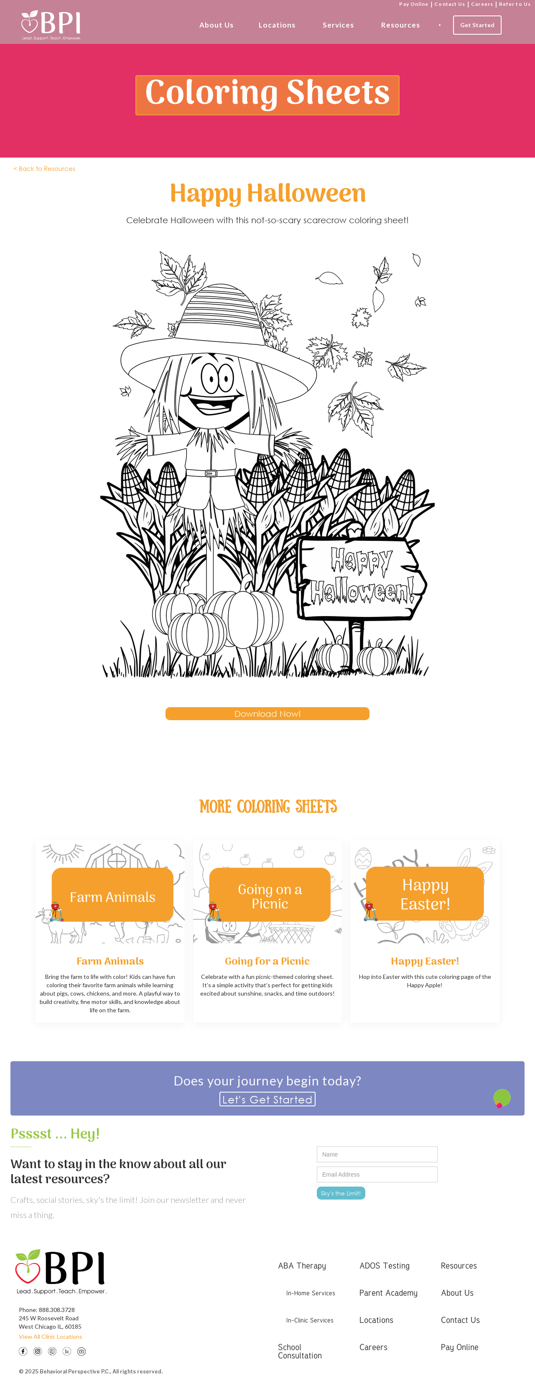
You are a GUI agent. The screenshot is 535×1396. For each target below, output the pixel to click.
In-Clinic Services (310, 1320)
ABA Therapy (302, 1265)
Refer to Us (515, 4)
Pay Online (413, 4)
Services (338, 24)
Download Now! (267, 713)
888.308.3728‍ (57, 1309)
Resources (400, 24)
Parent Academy (388, 1292)
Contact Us (449, 4)
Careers (482, 4)
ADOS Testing (384, 1265)
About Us (216, 24)
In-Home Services (310, 1293)
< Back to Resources (44, 168)
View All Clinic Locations (50, 1336)
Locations (277, 24)
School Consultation (300, 1351)
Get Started (477, 24)
